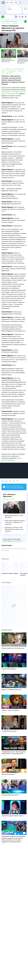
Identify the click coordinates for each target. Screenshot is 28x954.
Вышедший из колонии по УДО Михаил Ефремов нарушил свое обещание (14, 529)
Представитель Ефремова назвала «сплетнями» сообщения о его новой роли (15, 522)
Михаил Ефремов (19, 69)
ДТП (2, 69)
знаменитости (9, 69)
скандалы (20, 71)
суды (2, 72)
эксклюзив (9, 72)
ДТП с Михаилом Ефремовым (9, 21)
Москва (3, 71)
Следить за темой (9, 499)
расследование (11, 71)
